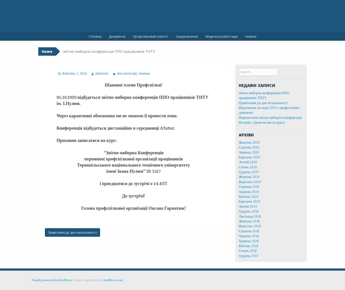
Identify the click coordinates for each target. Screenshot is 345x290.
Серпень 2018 (249, 231)
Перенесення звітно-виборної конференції (270, 118)
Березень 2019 (249, 202)
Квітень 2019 (248, 197)
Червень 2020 (249, 153)
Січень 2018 (248, 251)
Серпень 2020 (249, 147)
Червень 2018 (249, 236)
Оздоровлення (187, 36)
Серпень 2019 (249, 187)
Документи (117, 36)
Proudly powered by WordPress (52, 280)
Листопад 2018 (250, 217)
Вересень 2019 (250, 182)
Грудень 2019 (249, 172)
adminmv (101, 73)
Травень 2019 (249, 192)
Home (47, 51)
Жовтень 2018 (249, 221)
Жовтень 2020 (249, 143)
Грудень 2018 (249, 211)
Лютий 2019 (248, 207)
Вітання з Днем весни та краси (262, 123)
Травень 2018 (249, 241)
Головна (95, 36)
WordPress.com (113, 280)
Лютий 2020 (248, 162)
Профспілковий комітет (150, 36)
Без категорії (127, 73)
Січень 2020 (248, 167)
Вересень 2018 (250, 226)
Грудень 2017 (249, 256)
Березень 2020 (249, 157)
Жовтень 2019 (249, 177)
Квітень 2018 (248, 246)
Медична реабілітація (221, 36)
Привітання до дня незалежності (72, 232)
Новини (250, 36)
